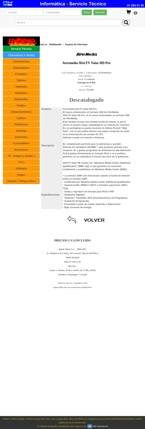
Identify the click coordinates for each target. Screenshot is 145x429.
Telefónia (21, 86)
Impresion (21, 137)
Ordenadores (21, 67)
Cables (21, 118)
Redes (21, 105)
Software (21, 168)
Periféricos (21, 124)
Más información (100, 426)
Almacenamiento (21, 111)
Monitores (21, 92)
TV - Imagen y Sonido (21, 155)
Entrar (87, 12)
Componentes (21, 61)
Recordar (100, 12)
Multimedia (21, 99)
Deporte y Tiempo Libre (21, 181)
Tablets (21, 80)
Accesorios (21, 149)
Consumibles (21, 143)
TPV (21, 162)
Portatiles (21, 74)
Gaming (21, 130)
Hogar (21, 174)
